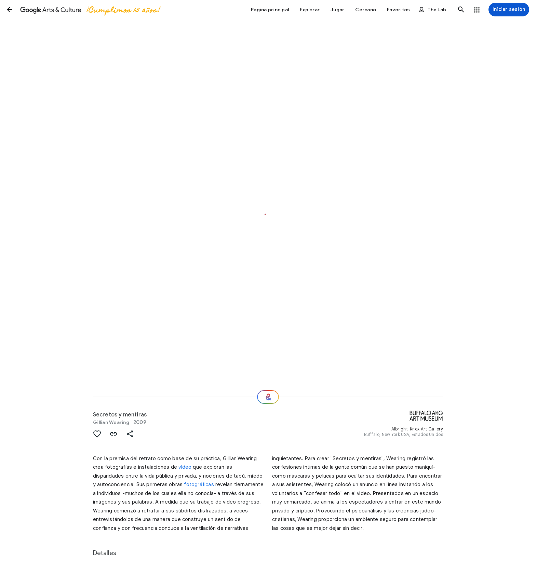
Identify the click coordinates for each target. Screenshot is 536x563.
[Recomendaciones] (268, 397)
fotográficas (199, 484)
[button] (9, 9)
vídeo (184, 467)
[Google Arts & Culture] (89, 9)
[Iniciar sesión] (508, 9)
